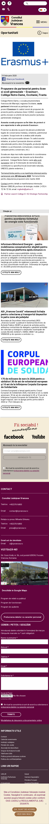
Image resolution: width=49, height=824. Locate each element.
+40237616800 (15, 504)
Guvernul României (32, 783)
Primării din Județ (7, 745)
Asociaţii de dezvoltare (9, 748)
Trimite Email (4, 9)
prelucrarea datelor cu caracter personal (17, 707)
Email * (4, 666)
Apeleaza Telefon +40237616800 (9, 9)
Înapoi (42, 33)
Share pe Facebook (15, 79)
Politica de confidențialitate (11, 759)
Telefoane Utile (6, 754)
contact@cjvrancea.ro (18, 511)
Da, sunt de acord (24, 809)
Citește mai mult (11, 272)
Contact (4, 737)
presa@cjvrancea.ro (17, 528)
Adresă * (4, 647)
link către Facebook (14, 436)
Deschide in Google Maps (14, 590)
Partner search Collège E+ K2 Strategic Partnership (26, 194)
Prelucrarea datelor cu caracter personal (22, 617)
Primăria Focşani (31, 780)
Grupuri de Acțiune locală (10, 751)
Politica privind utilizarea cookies (13, 756)
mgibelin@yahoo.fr (25, 189)
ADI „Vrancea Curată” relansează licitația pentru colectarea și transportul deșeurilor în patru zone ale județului (24, 314)
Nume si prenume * (9, 638)
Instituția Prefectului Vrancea (8, 778)
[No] (45, 803)
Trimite (11, 714)
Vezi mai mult (24, 814)
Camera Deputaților (32, 777)
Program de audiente (10, 607)
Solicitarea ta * (7, 675)
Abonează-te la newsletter (13, 83)
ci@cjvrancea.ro (16, 544)
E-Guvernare (5, 783)
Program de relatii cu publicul (13, 598)
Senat (27, 774)
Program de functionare (11, 603)
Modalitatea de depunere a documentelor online (21, 720)
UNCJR (3, 774)
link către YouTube (38, 436)
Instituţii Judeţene (7, 742)
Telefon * (5, 657)
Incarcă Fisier (6, 693)
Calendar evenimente (9, 739)
